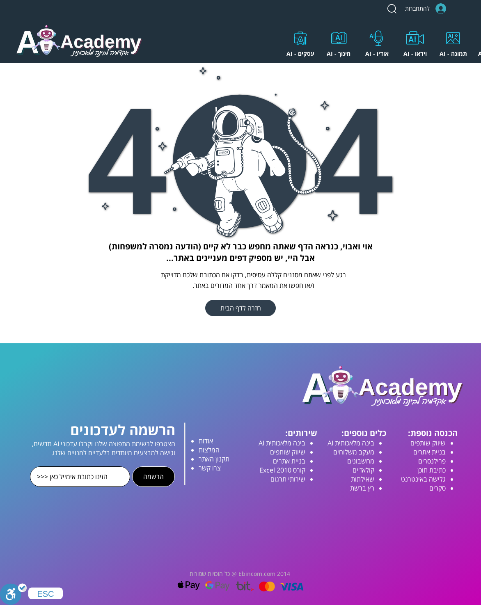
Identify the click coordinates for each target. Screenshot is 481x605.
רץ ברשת (362, 488)
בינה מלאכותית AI (351, 442)
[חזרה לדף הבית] (240, 308)
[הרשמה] (153, 476)
